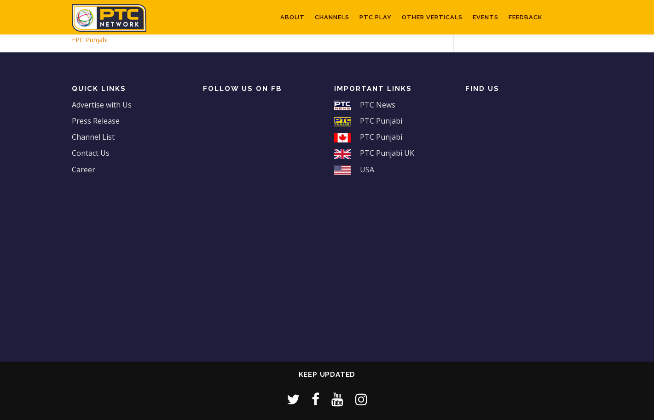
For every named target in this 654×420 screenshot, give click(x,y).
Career (83, 170)
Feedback (525, 17)
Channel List (93, 137)
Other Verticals (432, 17)
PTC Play (375, 17)
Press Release (96, 121)
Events (485, 17)
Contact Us (91, 153)
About (292, 17)
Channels (332, 17)
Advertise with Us (102, 105)
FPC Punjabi (90, 39)
